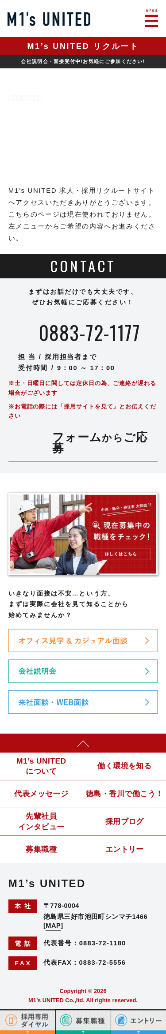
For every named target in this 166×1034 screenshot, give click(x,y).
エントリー (124, 849)
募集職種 (41, 849)
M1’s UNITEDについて (41, 766)
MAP (53, 925)
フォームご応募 (100, 443)
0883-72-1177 (89, 332)
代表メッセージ (41, 793)
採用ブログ (124, 821)
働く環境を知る (124, 765)
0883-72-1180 (102, 943)
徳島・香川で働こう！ (124, 793)
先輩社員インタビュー (41, 821)
